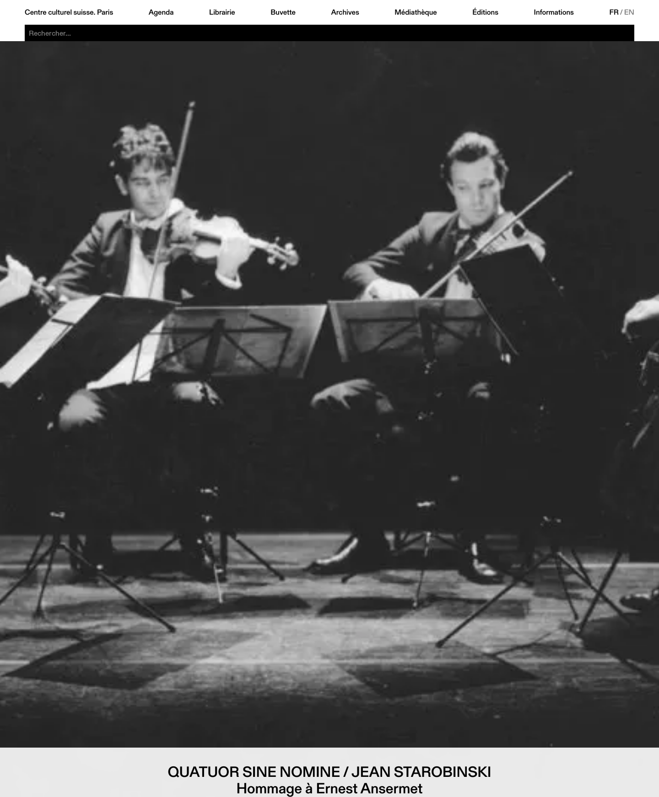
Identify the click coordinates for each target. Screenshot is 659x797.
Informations (554, 12)
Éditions (485, 12)
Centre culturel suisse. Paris (69, 12)
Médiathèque (415, 12)
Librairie (222, 12)
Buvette (283, 12)
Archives (345, 12)
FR (614, 12)
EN (629, 12)
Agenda (161, 12)
